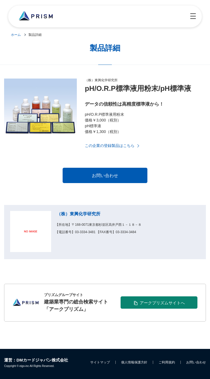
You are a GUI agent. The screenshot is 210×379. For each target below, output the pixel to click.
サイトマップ (100, 362)
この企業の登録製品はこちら (110, 145)
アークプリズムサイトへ (162, 302)
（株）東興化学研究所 (78, 214)
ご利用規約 (167, 362)
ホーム (16, 35)
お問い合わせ (196, 362)
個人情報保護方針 (134, 362)
